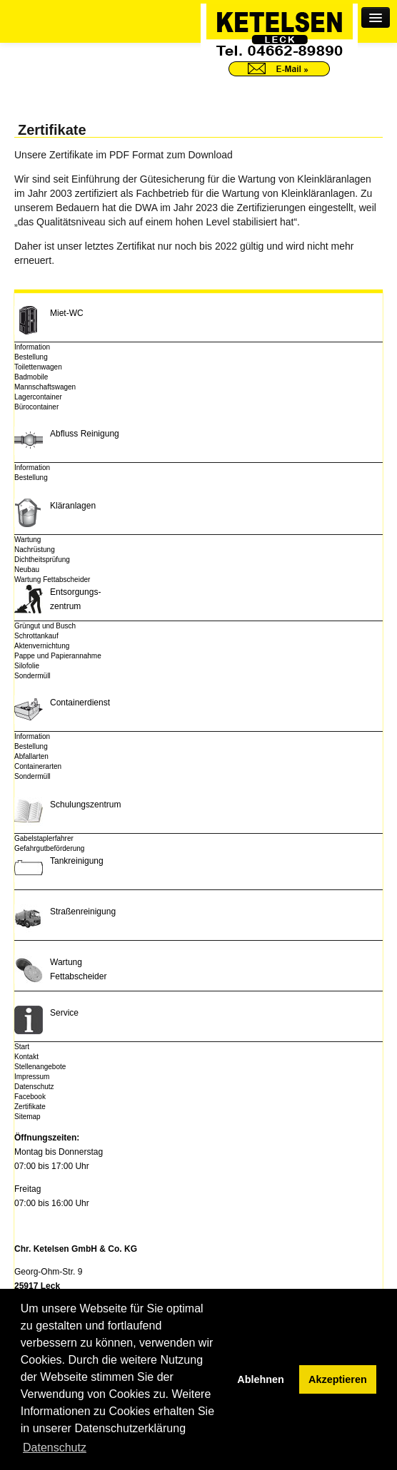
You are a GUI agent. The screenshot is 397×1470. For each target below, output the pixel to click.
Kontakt (26, 1057)
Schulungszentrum (85, 805)
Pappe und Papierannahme (57, 656)
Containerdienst (80, 703)
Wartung (27, 539)
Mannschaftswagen (45, 387)
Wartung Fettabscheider (52, 579)
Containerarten (37, 766)
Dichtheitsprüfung (42, 559)
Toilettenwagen (38, 367)
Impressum (31, 1077)
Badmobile (31, 377)
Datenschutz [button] (54, 1447)
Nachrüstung (34, 549)
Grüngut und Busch (45, 626)
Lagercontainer (38, 397)
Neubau (26, 569)
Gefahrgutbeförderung (49, 848)
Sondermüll (32, 676)
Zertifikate (30, 1107)
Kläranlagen (73, 506)
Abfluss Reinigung (84, 434)
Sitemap (27, 1117)
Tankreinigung (77, 861)
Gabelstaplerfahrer (44, 838)
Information (32, 347)
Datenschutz (34, 1087)
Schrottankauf (36, 636)
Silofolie (26, 666)
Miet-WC (67, 313)
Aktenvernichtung (41, 646)
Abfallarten (31, 756)
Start (21, 1047)
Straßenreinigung (83, 912)
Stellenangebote (40, 1067)
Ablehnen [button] (260, 1379)
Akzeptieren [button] (337, 1379)
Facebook (30, 1097)
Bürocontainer (36, 407)
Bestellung (31, 357)
